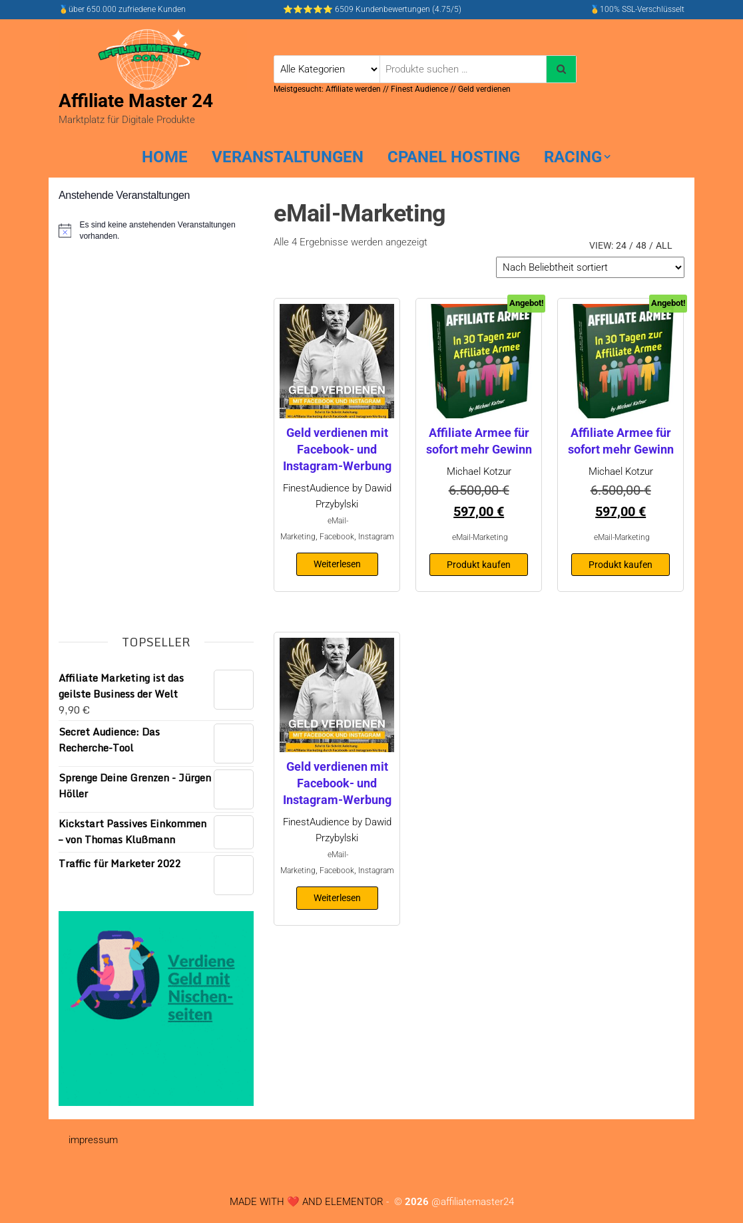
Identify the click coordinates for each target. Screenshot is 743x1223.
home (165, 157)
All (664, 245)
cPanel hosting (453, 157)
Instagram (376, 536)
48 (641, 245)
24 (621, 245)
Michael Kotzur (479, 471)
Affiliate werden (354, 89)
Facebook (337, 536)
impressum (93, 1140)
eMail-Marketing (480, 537)
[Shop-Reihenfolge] (590, 267)
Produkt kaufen (479, 564)
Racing (573, 157)
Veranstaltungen (288, 157)
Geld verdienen (484, 89)
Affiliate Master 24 (136, 101)
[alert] (156, 230)
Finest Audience (419, 89)
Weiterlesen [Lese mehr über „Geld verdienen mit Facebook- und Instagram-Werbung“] (337, 564)
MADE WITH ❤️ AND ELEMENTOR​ (306, 1202)
